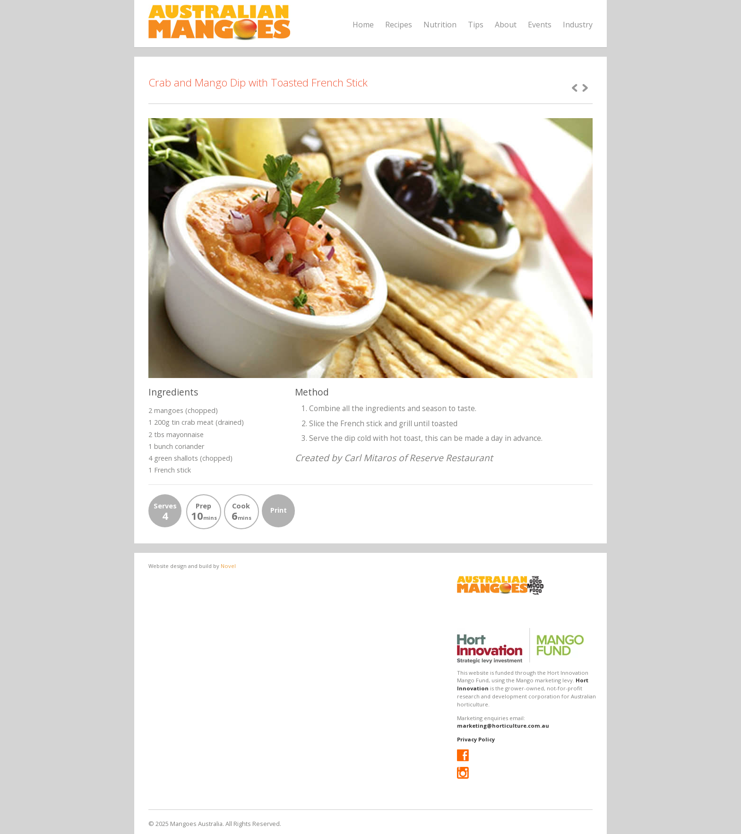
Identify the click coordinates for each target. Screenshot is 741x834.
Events (539, 24)
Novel (228, 565)
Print (278, 510)
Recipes (398, 24)
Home (363, 24)
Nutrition (440, 24)
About (506, 24)
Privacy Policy (476, 739)
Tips (475, 24)
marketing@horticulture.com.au (503, 725)
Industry (578, 24)
